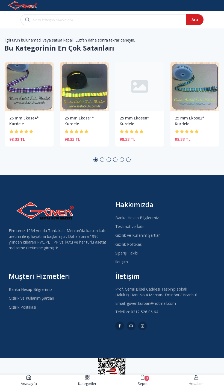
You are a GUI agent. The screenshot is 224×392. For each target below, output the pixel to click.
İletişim (121, 261)
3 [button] (109, 159)
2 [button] (102, 159)
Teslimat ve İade (130, 226)
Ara (194, 19)
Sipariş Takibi (126, 253)
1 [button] (95, 159)
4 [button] (115, 159)
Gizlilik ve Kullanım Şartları (138, 235)
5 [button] (122, 159)
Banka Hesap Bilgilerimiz (137, 217)
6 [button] (128, 159)
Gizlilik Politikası (129, 244)
